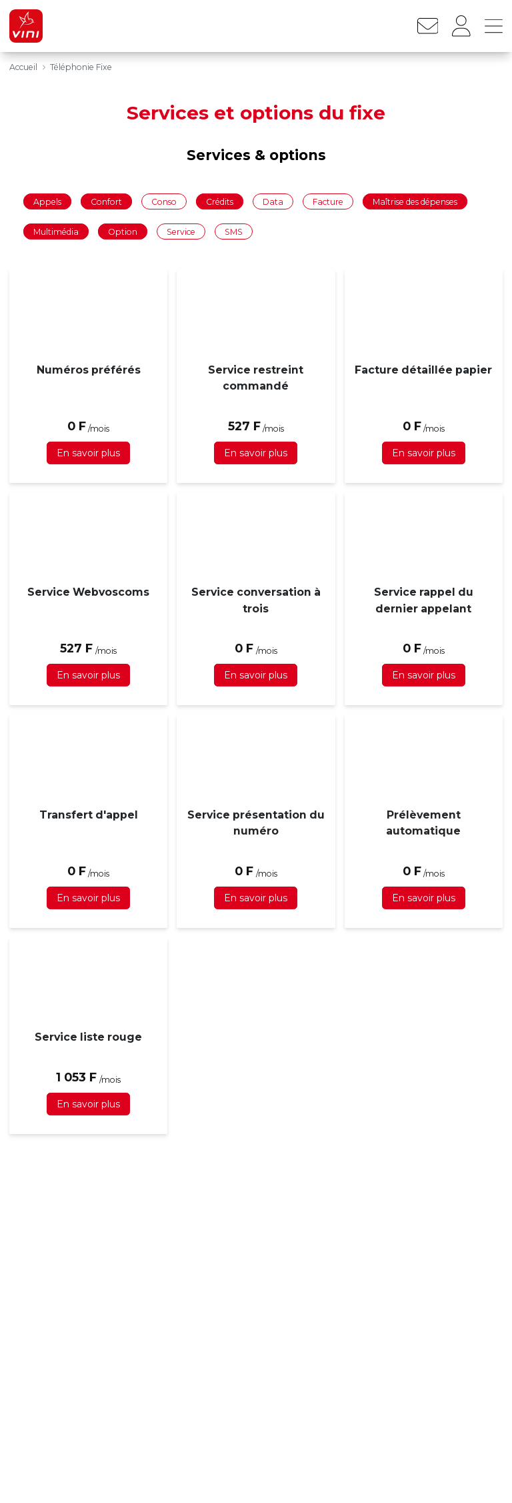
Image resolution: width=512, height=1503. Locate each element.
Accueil (23, 67)
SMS (234, 232)
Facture (328, 201)
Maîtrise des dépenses (415, 201)
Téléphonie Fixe (81, 67)
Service (181, 232)
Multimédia (56, 232)
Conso (164, 201)
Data (273, 201)
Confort (106, 201)
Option (122, 232)
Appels (47, 201)
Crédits (219, 201)
